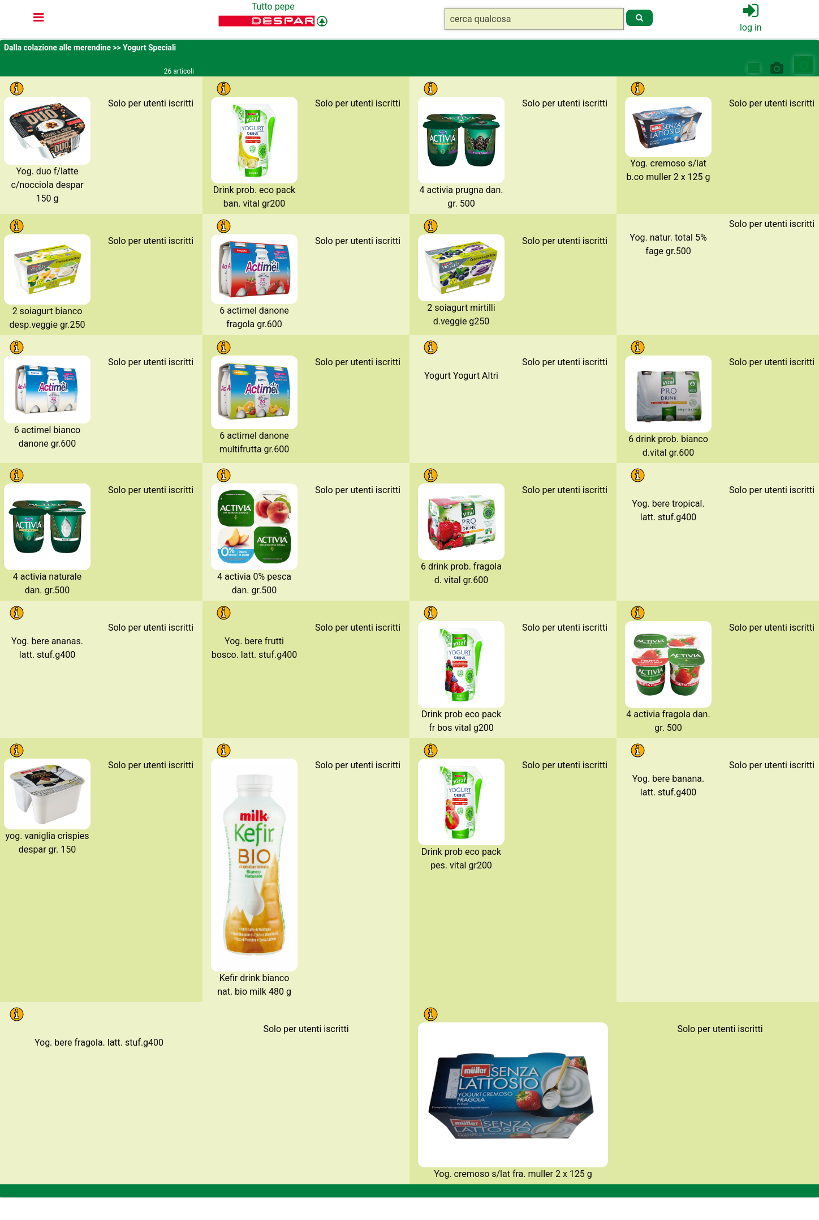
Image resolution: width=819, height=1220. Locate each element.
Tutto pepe (273, 6)
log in (751, 27)
